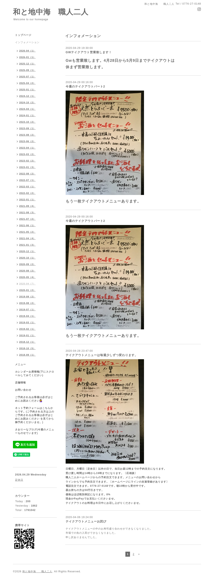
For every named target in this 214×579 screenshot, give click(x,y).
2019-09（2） (27, 296)
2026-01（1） (27, 57)
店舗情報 (20, 382)
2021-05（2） (27, 232)
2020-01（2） (27, 290)
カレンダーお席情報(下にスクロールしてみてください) (34, 373)
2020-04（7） (27, 283)
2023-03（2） (27, 154)
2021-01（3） (27, 245)
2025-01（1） (27, 89)
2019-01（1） (27, 335)
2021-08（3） (27, 212)
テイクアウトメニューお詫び (86, 521)
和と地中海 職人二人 (50, 12)
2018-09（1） (27, 355)
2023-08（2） (27, 135)
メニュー (20, 364)
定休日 (19, 479)
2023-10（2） (27, 122)
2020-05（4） (27, 277)
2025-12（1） (27, 63)
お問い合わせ (23, 389)
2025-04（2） (27, 83)
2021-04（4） (27, 238)
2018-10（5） (27, 348)
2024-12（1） (27, 96)
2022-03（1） (27, 186)
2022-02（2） (27, 193)
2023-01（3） (27, 167)
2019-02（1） (27, 329)
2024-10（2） (27, 102)
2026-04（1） (27, 50)
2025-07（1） (27, 76)
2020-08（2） (27, 270)
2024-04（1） (27, 109)
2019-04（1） (27, 316)
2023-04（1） (27, 148)
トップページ (23, 35)
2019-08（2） (27, 303)
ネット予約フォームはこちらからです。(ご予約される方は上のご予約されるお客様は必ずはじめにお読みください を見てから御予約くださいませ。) (34, 415)
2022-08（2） (27, 173)
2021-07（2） (27, 219)
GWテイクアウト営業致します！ (89, 52)
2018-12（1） (27, 342)
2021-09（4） (27, 206)
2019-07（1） (27, 309)
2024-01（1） (27, 115)
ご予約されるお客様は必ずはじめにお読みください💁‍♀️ (34, 399)
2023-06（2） (27, 141)
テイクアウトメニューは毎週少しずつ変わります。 (102, 355)
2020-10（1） (27, 258)
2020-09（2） (27, 264)
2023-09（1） (27, 128)
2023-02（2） (27, 160)
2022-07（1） (27, 180)
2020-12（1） (27, 251)
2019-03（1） (27, 322)
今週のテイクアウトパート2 (85, 86)
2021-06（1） (27, 225)
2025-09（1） (27, 70)
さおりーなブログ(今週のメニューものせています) (34, 431)
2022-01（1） (27, 199)
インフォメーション (27, 42)
